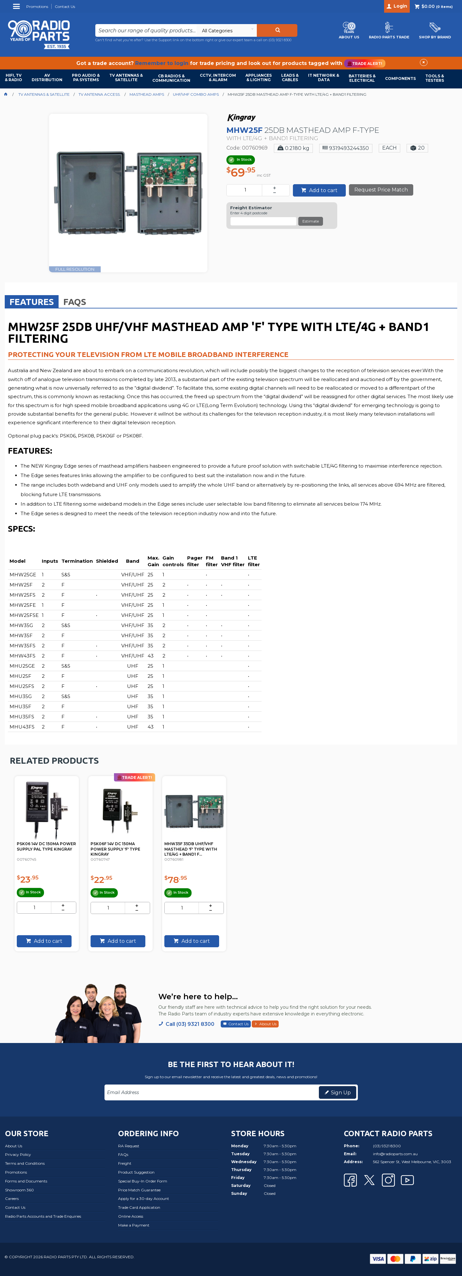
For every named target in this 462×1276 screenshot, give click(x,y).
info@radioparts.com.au (395, 1153)
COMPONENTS (400, 78)
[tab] (32, 301)
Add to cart (323, 190)
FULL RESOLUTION (74, 269)
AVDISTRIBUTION (47, 77)
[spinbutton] (245, 190)
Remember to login (161, 63)
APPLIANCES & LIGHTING (258, 77)
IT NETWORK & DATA (323, 77)
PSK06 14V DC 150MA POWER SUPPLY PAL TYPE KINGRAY (46, 846)
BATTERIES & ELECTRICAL (362, 78)
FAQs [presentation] (74, 302)
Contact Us (238, 1023)
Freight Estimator (251, 207)
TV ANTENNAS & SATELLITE (126, 77)
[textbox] (146, 30)
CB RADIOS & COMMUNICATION (171, 78)
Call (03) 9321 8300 (190, 1024)
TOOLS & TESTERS (434, 78)
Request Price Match (381, 190)
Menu (17, 9)
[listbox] (226, 30)
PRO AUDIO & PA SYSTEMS (86, 77)
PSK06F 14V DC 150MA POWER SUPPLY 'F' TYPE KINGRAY (118, 846)
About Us (267, 1023)
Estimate (310, 221)
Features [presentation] (31, 302)
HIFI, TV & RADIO (13, 77)
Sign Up (341, 1093)
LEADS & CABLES (290, 77)
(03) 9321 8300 (280, 40)
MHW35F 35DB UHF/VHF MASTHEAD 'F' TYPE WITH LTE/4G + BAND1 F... (193, 846)
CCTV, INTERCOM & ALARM (218, 77)
